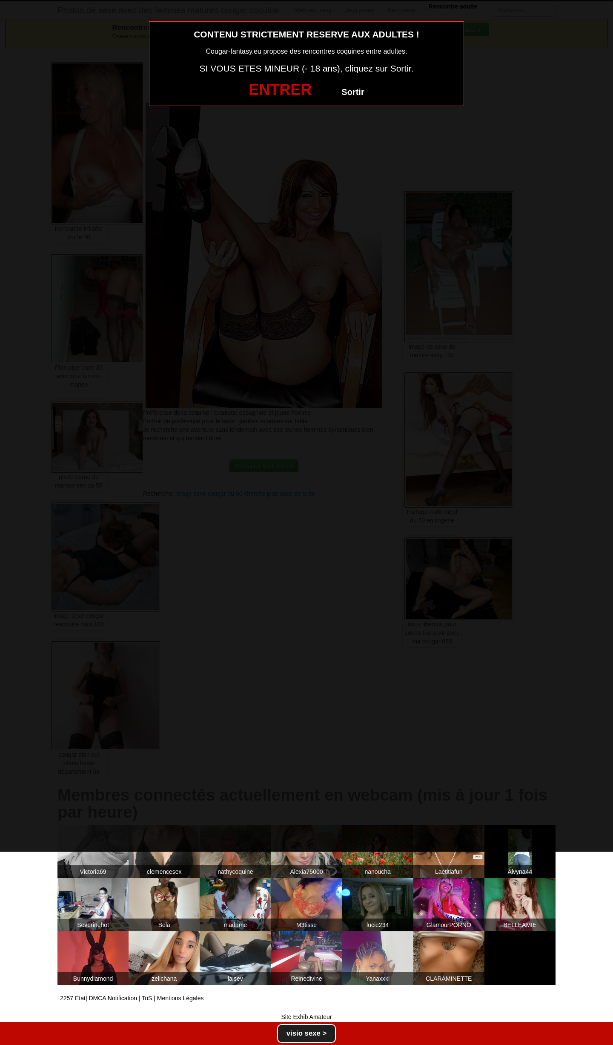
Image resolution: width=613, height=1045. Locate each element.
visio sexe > (306, 1033)
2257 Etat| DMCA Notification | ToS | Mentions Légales (132, 998)
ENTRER (280, 89)
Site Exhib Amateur (306, 1016)
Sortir (352, 92)
